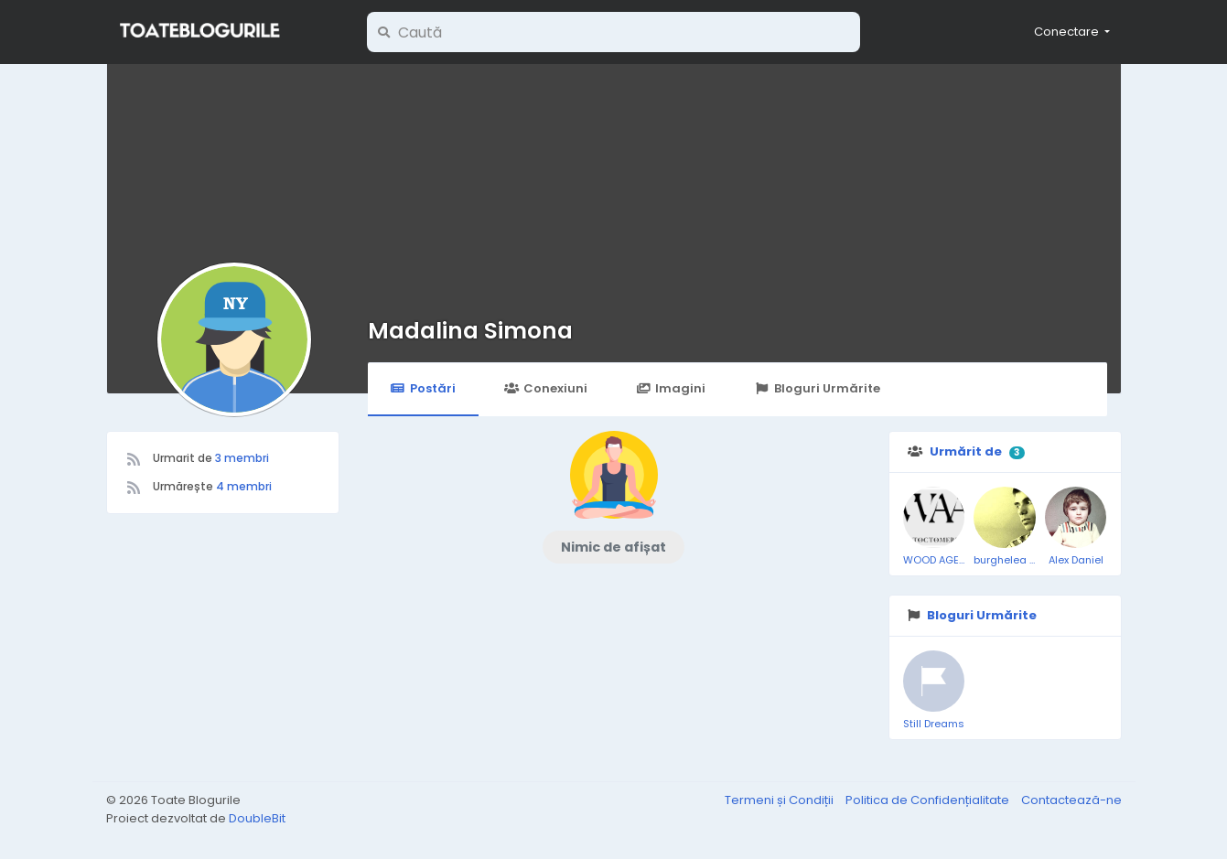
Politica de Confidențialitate (928, 800)
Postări (423, 388)
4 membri (244, 486)
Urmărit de (966, 451)
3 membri (242, 458)
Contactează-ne (1071, 800)
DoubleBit (257, 818)
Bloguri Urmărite (816, 388)
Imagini (670, 388)
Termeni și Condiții (780, 800)
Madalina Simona (470, 331)
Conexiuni (545, 388)
